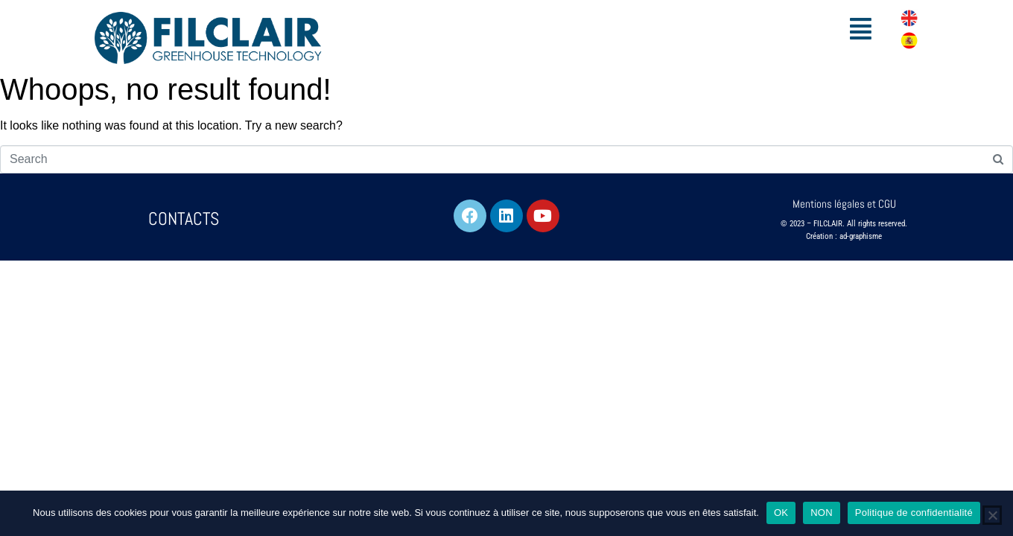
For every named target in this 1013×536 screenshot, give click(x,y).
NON (821, 512)
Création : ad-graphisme (844, 236)
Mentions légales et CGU (844, 204)
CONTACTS (183, 218)
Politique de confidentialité (914, 512)
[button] (861, 28)
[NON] (992, 515)
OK (781, 512)
